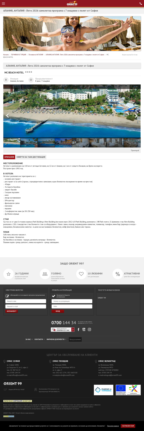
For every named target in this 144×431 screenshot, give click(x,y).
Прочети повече (113, 426)
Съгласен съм (128, 426)
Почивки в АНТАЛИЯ (36, 55)
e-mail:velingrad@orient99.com (110, 375)
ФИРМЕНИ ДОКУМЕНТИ (56, 339)
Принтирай (135, 150)
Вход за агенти (75, 339)
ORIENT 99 (102, 298)
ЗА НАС (29, 339)
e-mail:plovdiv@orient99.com (63, 375)
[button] (136, 116)
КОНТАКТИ (40, 339)
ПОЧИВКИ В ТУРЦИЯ (18, 55)
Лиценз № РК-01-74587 (17, 389)
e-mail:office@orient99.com (17, 375)
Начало (6, 55)
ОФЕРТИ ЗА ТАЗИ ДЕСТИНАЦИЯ (31, 157)
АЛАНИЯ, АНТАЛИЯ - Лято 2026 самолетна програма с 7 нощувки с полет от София (75, 55)
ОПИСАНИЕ (9, 157)
